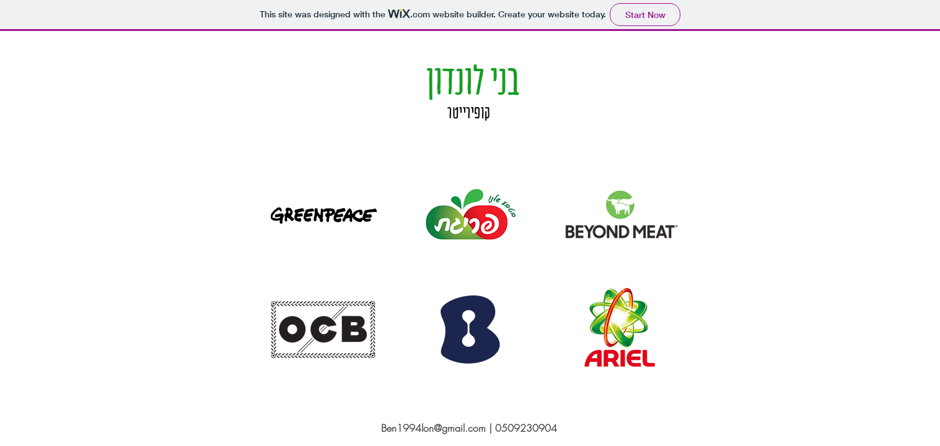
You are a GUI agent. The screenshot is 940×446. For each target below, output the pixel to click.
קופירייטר (469, 112)
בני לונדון (469, 80)
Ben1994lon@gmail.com (433, 428)
